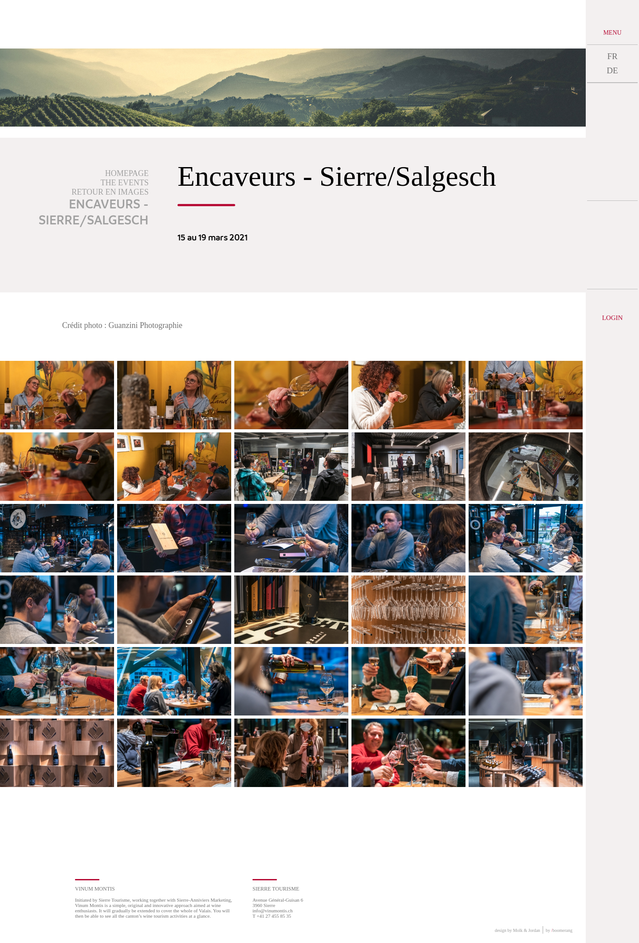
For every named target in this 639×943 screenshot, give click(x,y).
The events (125, 182)
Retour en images (110, 192)
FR (612, 56)
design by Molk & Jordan (517, 930)
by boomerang (559, 930)
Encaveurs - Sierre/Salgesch (94, 213)
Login (612, 317)
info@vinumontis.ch (272, 910)
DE (612, 70)
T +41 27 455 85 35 (271, 916)
